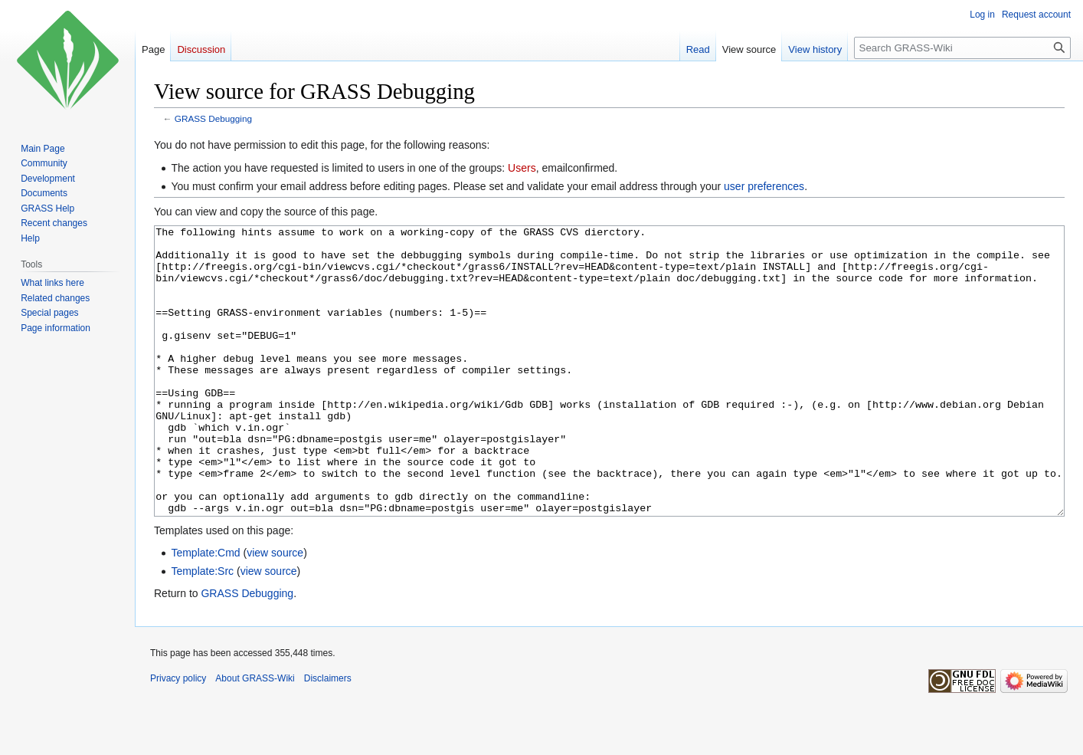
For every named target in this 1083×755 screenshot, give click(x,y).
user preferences (764, 186)
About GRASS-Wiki (254, 735)
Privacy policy (178, 735)
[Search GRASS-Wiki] (962, 48)
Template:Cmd (205, 610)
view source (275, 610)
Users (522, 168)
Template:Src (202, 628)
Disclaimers (328, 735)
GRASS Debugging (213, 118)
